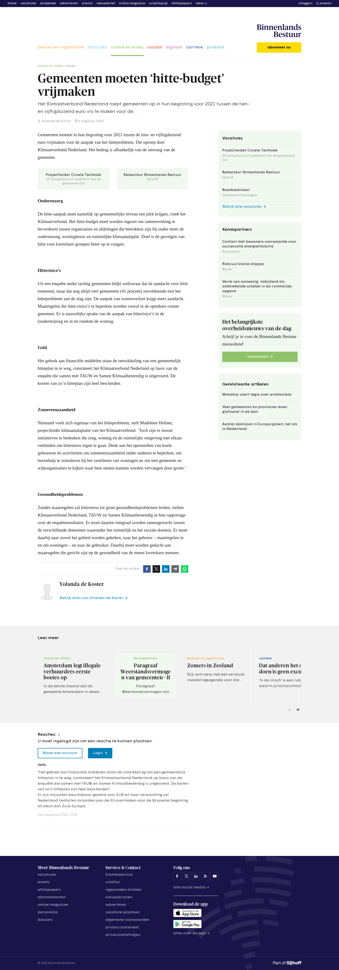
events (87, 3)
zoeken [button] (325, 3)
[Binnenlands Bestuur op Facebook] (177, 876)
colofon (112, 882)
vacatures (28, 3)
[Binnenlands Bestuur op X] (186, 876)
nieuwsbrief (106, 3)
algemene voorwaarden (127, 920)
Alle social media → (191, 887)
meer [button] (200, 3)
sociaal (154, 47)
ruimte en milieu (127, 47)
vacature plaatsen (122, 912)
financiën (97, 47)
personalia (48, 912)
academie (48, 3)
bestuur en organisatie (61, 47)
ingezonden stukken (123, 890)
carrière (194, 47)
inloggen (305, 3)
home (12, 3)
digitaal (174, 47)
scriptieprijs (158, 3)
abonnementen (51, 897)
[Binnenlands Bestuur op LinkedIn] (196, 876)
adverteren (69, 3)
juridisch (215, 47)
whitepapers (181, 3)
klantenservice (119, 875)
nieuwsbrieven (118, 897)
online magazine (132, 3)
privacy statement (122, 927)
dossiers (45, 920)
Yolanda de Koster (56, 121)
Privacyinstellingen (122, 935)
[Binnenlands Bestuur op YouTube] (214, 876)
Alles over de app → (191, 933)
